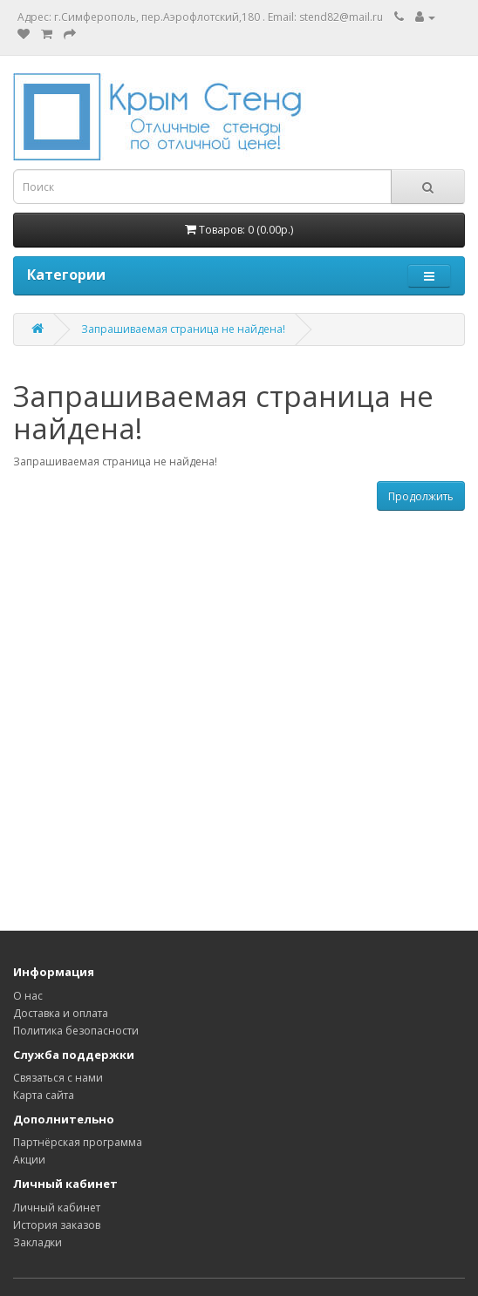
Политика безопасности (76, 1030)
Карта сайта (43, 1095)
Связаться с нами (58, 1077)
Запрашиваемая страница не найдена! (183, 329)
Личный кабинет (56, 1207)
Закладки (37, 1242)
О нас (28, 995)
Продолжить (421, 496)
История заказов (56, 1225)
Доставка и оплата (60, 1013)
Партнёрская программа (77, 1142)
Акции (29, 1159)
